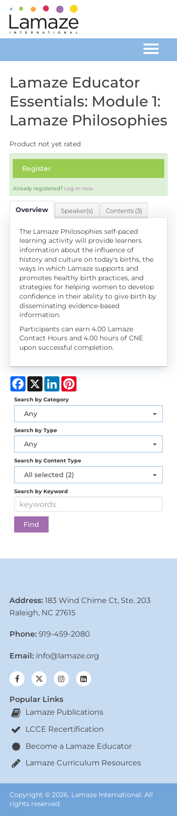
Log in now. (79, 188)
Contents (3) (124, 210)
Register (36, 168)
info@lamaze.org (67, 655)
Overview (32, 209)
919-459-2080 (64, 634)
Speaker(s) (77, 210)
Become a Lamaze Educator (70, 746)
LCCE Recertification (56, 729)
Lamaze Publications (56, 712)
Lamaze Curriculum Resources (75, 762)
